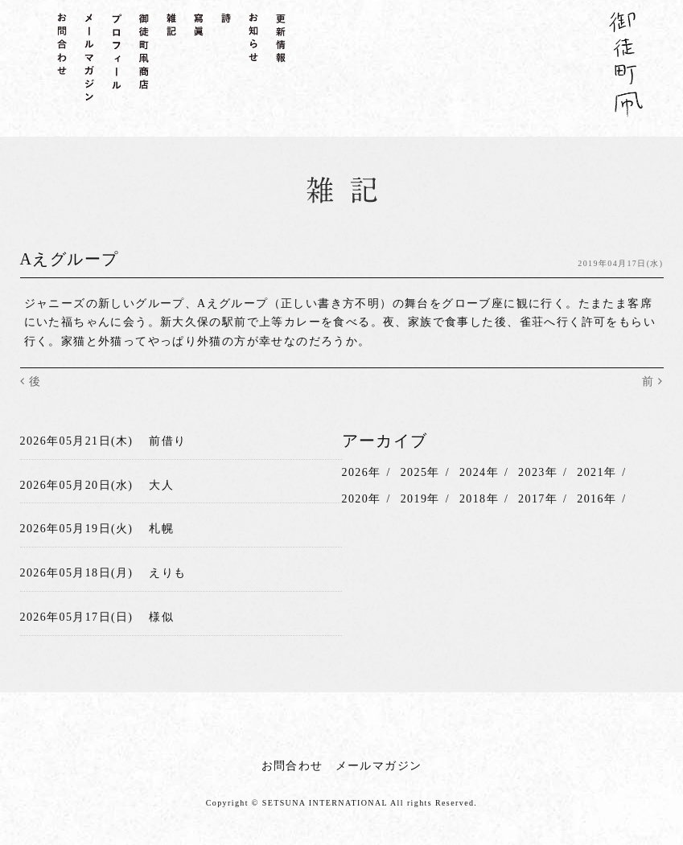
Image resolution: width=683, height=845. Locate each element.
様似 (161, 617)
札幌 (161, 529)
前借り (167, 441)
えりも (167, 573)
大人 (161, 485)
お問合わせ (292, 766)
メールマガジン (378, 766)
